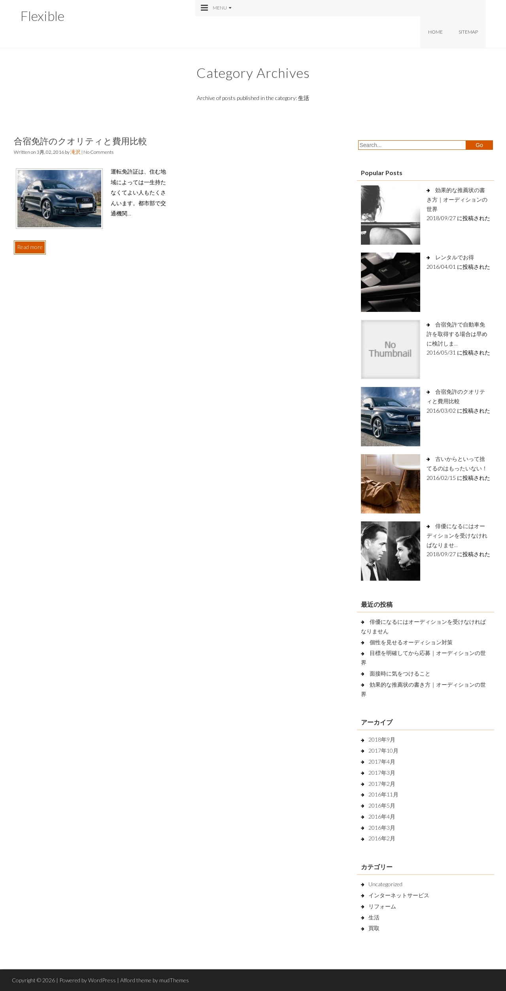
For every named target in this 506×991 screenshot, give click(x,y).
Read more (30, 247)
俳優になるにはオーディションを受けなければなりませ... (457, 535)
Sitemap (468, 32)
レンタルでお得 (454, 257)
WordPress (102, 980)
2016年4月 (381, 816)
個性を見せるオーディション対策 (411, 642)
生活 (374, 917)
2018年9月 (381, 739)
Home (435, 32)
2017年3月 (381, 772)
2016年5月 (381, 805)
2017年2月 (381, 783)
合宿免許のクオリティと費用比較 (80, 141)
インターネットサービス (398, 895)
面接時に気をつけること (400, 673)
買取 (374, 928)
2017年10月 (383, 750)
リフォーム (382, 906)
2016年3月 (381, 827)
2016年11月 (383, 794)
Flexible (42, 16)
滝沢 (75, 152)
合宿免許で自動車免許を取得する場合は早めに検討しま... (457, 334)
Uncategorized (385, 884)
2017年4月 (381, 761)
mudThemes (174, 980)
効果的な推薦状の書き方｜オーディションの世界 (457, 199)
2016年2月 (381, 838)
